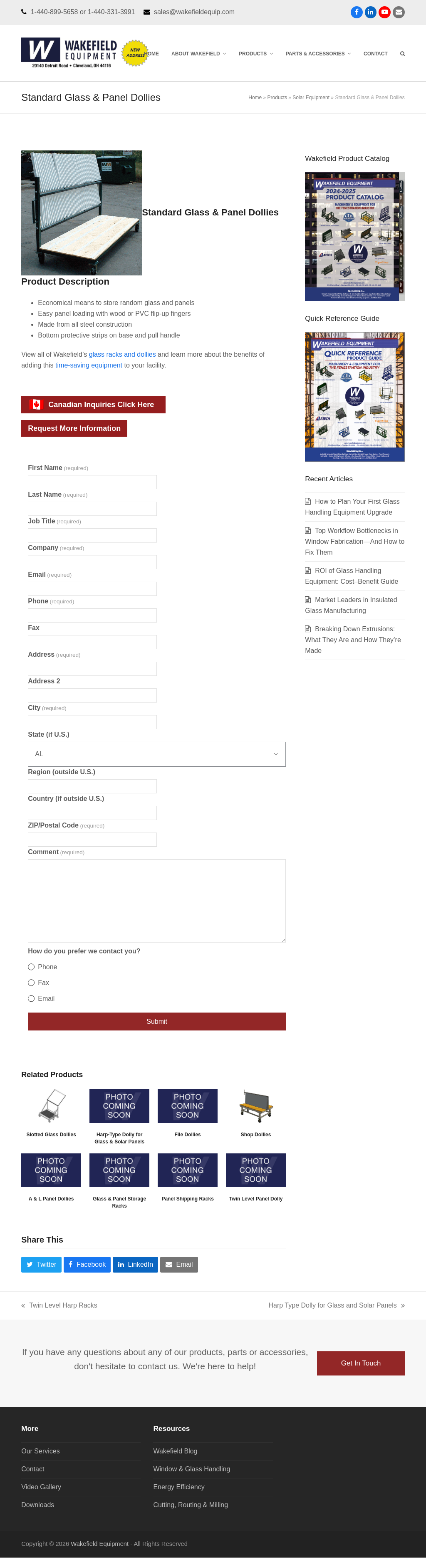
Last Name (57, 494)
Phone (51, 601)
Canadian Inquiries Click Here (91, 405)
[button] (402, 53)
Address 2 (44, 681)
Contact (32, 1469)
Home (255, 98)
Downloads (37, 1505)
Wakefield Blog (175, 1451)
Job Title (54, 521)
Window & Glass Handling (191, 1469)
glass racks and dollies (122, 354)
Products (277, 98)
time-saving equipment (88, 365)
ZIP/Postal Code (66, 825)
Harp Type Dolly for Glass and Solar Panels (337, 1306)
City (47, 708)
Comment (56, 852)
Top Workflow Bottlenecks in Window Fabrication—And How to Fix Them (354, 542)
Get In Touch (361, 1363)
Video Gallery (41, 1487)
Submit (156, 1021)
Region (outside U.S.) (61, 772)
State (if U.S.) (48, 734)
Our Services (40, 1451)
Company (56, 548)
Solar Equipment (310, 98)
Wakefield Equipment (100, 1544)
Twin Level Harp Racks (59, 1306)
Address (54, 654)
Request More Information (74, 429)
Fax (34, 628)
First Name (58, 468)
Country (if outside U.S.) (66, 799)
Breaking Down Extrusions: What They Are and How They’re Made (353, 640)
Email (50, 574)
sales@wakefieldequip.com (194, 11)
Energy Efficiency (178, 1487)
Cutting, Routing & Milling (190, 1505)
